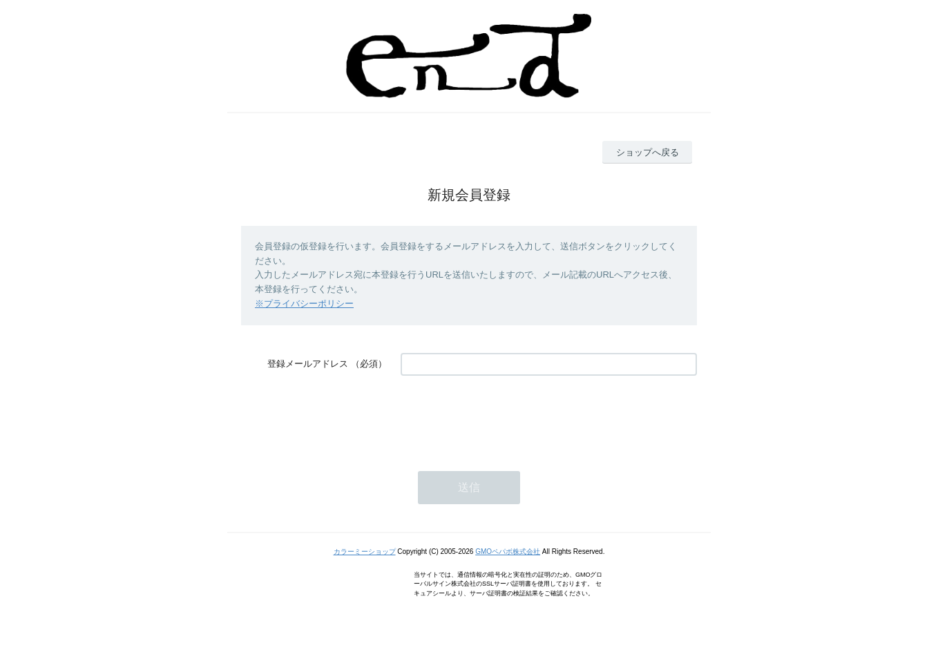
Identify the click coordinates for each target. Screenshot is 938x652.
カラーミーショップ (365, 551)
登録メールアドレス (307, 363)
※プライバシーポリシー (304, 303)
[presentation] (506, 416)
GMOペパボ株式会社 (507, 551)
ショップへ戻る (647, 152)
